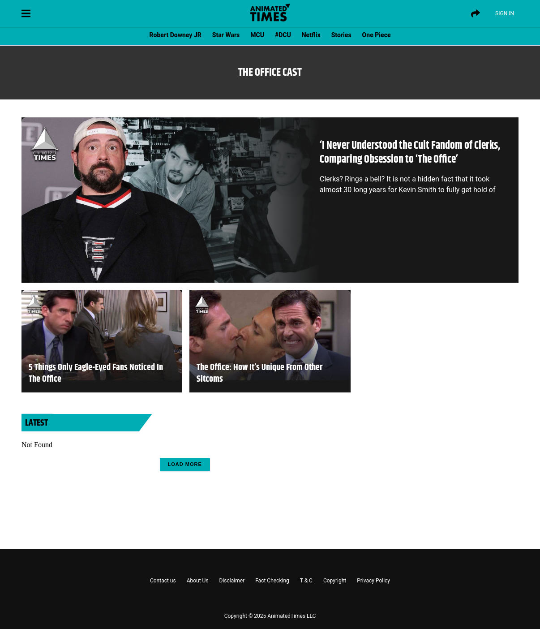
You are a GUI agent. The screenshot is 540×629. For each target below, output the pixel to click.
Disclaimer (232, 580)
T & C (306, 580)
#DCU (283, 35)
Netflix (311, 35)
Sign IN (504, 13)
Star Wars (226, 35)
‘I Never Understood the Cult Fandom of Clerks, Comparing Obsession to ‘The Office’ (410, 153)
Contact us (163, 580)
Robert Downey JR (175, 35)
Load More (185, 464)
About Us (198, 580)
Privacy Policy (373, 580)
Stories (341, 35)
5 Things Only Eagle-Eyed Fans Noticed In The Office (96, 373)
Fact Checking (272, 580)
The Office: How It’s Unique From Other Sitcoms (259, 373)
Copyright (334, 580)
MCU (257, 35)
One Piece (376, 35)
